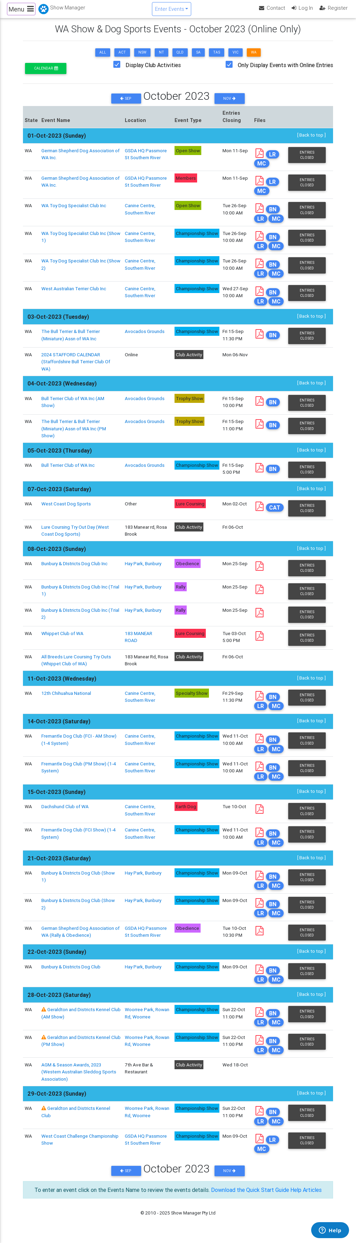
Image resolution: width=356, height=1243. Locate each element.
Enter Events (169, 11)
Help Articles (306, 1195)
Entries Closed (307, 160)
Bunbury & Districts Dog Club (70, 972)
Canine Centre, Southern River (140, 214)
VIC (235, 58)
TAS (216, 58)
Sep (126, 104)
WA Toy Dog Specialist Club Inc (73, 211)
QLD (180, 58)
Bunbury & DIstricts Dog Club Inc (74, 569)
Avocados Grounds (144, 337)
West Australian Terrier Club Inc (73, 294)
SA (198, 58)
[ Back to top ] (311, 141)
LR (272, 159)
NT (161, 58)
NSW (142, 58)
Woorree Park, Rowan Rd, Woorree (147, 1117)
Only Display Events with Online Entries (285, 70)
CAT (274, 513)
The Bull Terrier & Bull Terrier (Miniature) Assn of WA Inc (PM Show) (73, 434)
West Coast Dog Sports (66, 509)
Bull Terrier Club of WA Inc (68, 471)
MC (261, 168)
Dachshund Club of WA (65, 812)
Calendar (46, 74)
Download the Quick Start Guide (250, 1195)
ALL (102, 58)
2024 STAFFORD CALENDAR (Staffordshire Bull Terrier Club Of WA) (75, 367)
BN (272, 215)
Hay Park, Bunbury (143, 569)
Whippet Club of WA (62, 639)
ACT (122, 58)
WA (254, 58)
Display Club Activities (153, 70)
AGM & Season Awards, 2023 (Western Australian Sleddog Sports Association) (78, 1077)
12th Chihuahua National (66, 699)
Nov (229, 104)
